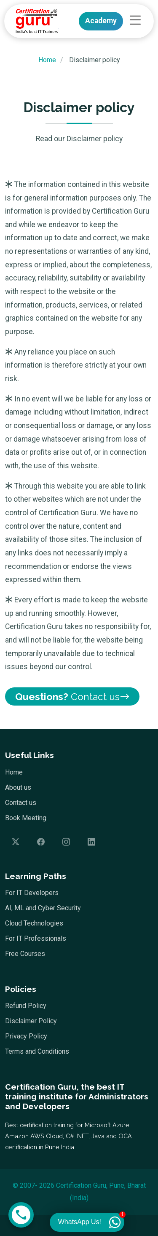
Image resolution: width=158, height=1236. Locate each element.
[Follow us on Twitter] (15, 842)
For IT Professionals (35, 938)
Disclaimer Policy (31, 1021)
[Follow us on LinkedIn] (91, 842)
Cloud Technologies (34, 923)
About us (18, 787)
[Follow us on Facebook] (40, 842)
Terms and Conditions (37, 1051)
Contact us (72, 697)
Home (14, 772)
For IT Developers (32, 893)
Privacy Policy (26, 1036)
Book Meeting (25, 818)
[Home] (35, 21)
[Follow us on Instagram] (66, 842)
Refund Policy (25, 1006)
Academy (101, 20)
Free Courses (25, 953)
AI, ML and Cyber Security (43, 908)
